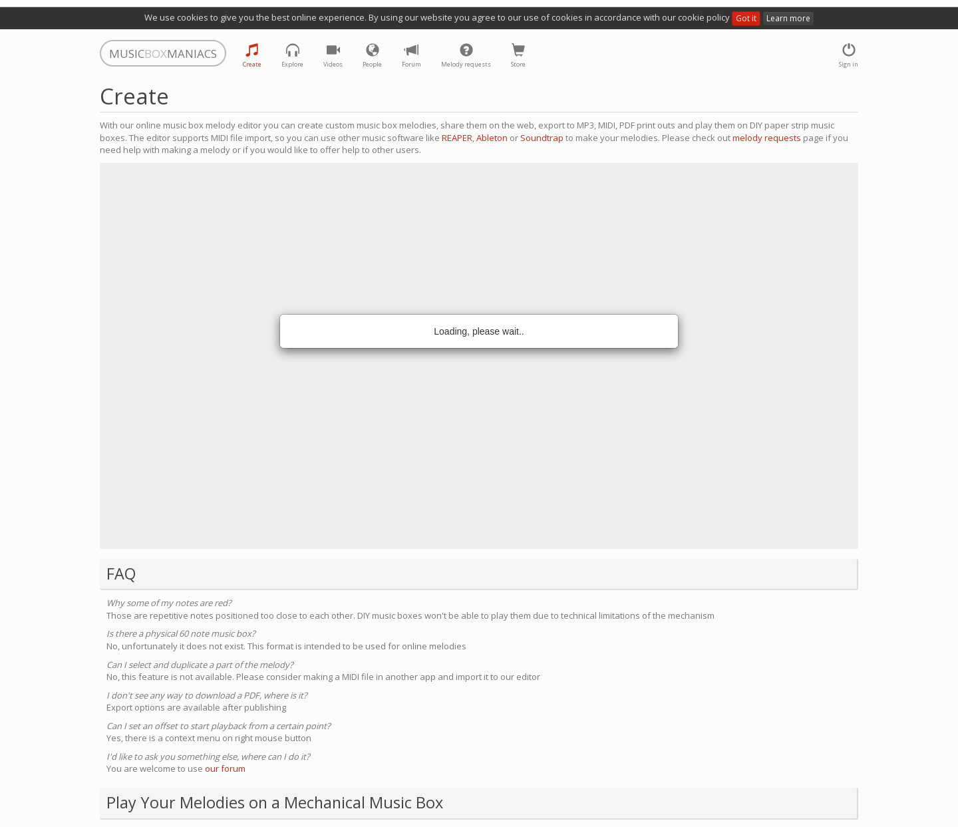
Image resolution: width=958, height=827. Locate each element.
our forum (225, 768)
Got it (746, 18)
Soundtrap (541, 138)
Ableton (492, 138)
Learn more (788, 18)
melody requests (766, 138)
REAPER (457, 138)
